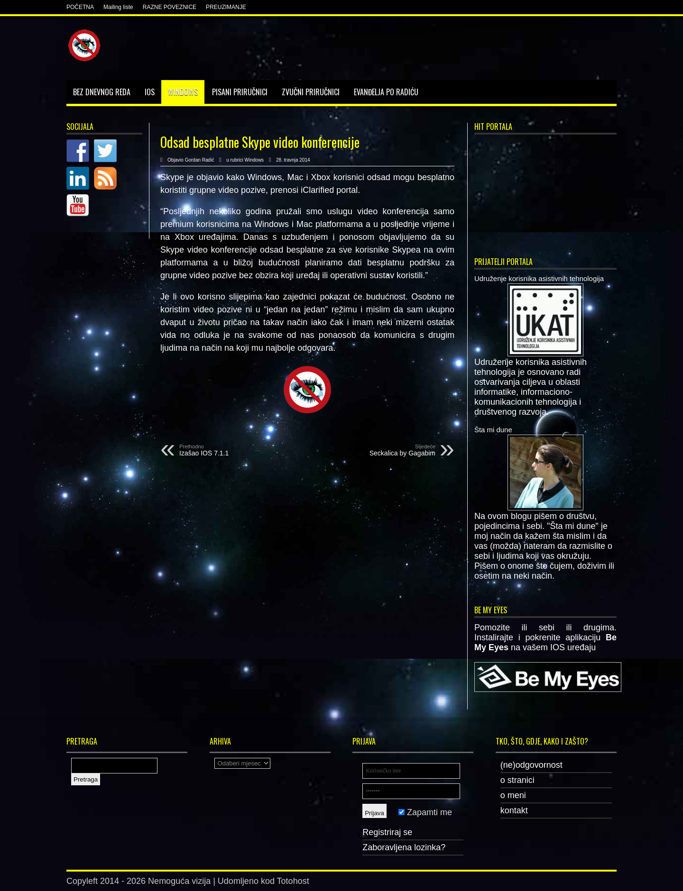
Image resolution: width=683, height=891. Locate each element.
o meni (513, 795)
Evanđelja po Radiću (386, 92)
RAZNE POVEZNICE (169, 7)
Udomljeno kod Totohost (263, 881)
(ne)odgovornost (531, 765)
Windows (183, 92)
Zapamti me (425, 812)
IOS (150, 92)
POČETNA (80, 7)
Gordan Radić (199, 160)
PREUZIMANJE (226, 7)
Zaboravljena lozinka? (403, 847)
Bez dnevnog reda (101, 92)
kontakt (514, 810)
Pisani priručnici (240, 92)
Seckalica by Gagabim (377, 450)
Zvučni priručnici (311, 92)
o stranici (517, 780)
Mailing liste (118, 7)
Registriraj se (387, 832)
